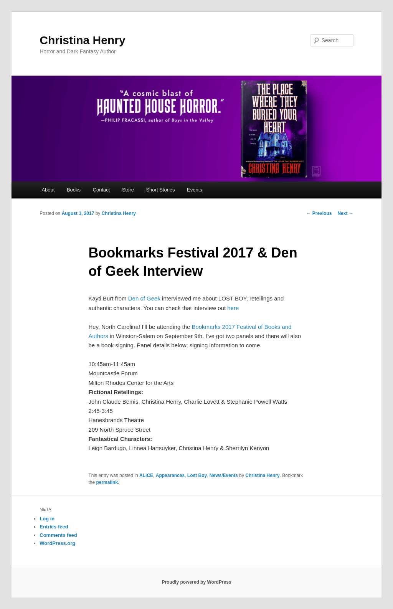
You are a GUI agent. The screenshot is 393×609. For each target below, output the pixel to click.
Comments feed (58, 535)
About (47, 190)
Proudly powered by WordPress (196, 582)
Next (345, 213)
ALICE (146, 475)
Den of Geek (144, 298)
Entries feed (54, 527)
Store (128, 190)
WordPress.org (57, 543)
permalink (107, 482)
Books (74, 190)
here (233, 308)
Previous (319, 213)
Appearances (170, 475)
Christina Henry (82, 40)
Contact (101, 190)
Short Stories (160, 190)
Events (194, 190)
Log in (47, 519)
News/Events (224, 475)
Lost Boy (197, 475)
